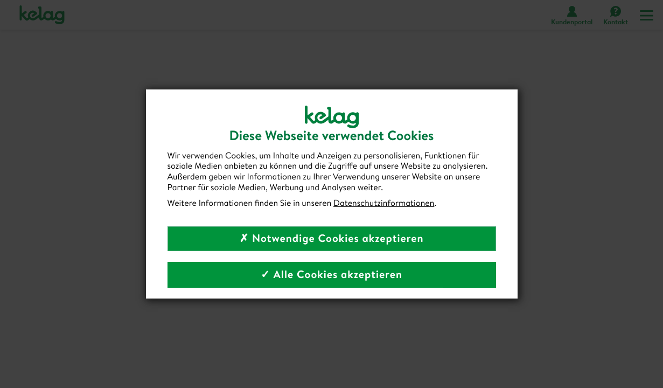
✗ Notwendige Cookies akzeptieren (331, 238)
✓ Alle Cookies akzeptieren (331, 274)
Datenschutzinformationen (383, 203)
